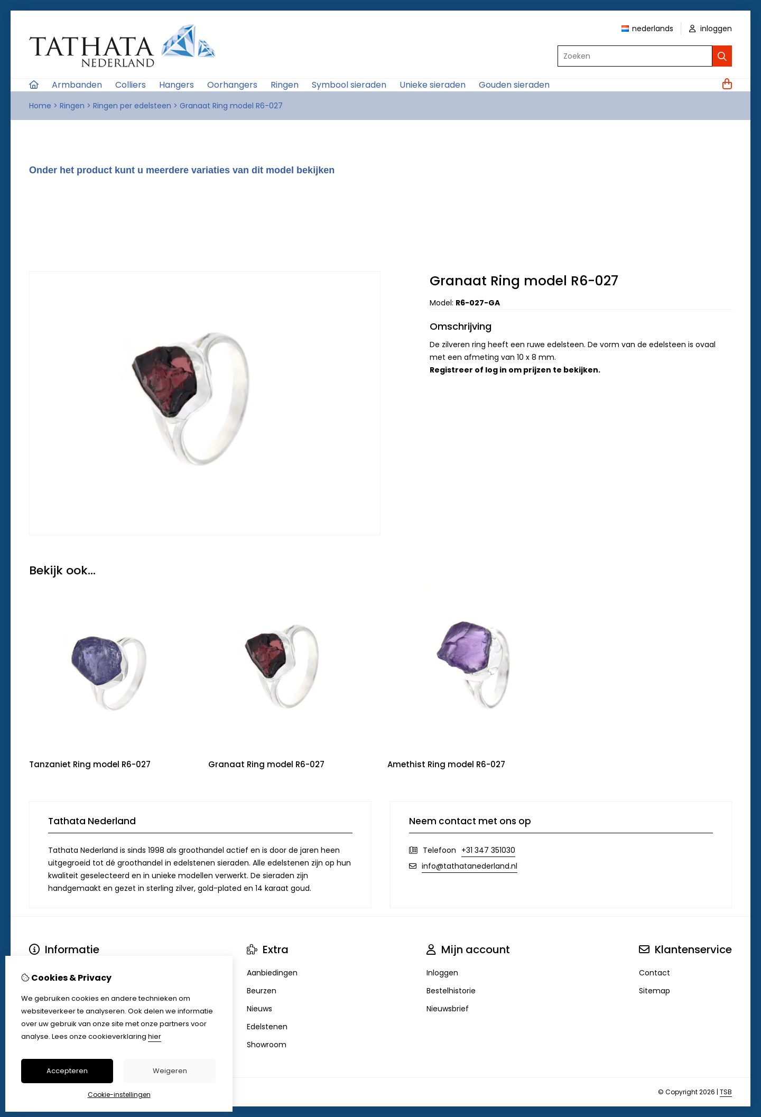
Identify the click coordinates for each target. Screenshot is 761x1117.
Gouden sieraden (514, 85)
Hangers (176, 85)
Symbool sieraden (349, 85)
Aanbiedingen (272, 972)
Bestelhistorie (451, 990)
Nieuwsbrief (447, 1008)
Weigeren (170, 1071)
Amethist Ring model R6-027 (446, 764)
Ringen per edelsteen (132, 105)
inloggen (710, 28)
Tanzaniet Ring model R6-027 (90, 764)
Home (40, 105)
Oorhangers (232, 85)
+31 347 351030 (488, 850)
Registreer (451, 370)
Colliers (130, 85)
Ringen (285, 85)
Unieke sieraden (433, 85)
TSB (726, 1091)
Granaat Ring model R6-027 (231, 105)
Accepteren (67, 1071)
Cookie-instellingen (119, 1094)
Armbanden (77, 85)
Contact (654, 972)
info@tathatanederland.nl (469, 866)
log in (496, 370)
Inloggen (442, 972)
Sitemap (654, 990)
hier (154, 1036)
